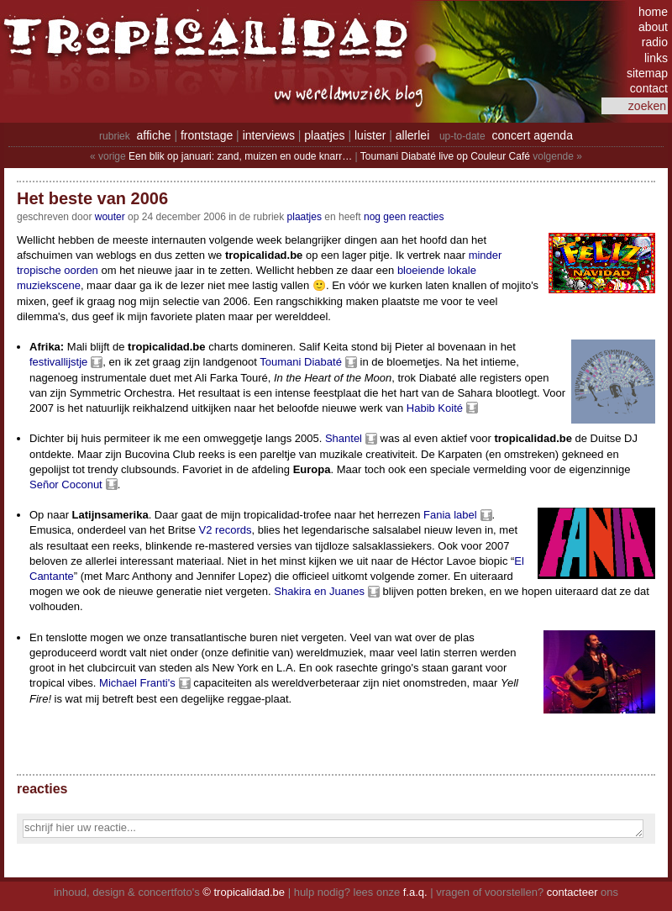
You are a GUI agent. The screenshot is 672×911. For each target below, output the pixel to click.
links (656, 58)
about (653, 27)
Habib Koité (435, 408)
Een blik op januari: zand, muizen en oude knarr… (240, 156)
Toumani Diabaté (301, 361)
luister (370, 135)
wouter (110, 217)
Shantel (343, 438)
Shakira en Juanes (319, 591)
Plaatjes (304, 217)
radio (655, 42)
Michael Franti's (137, 683)
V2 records (225, 530)
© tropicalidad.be (243, 892)
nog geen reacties (404, 217)
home (653, 11)
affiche (154, 135)
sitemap (647, 73)
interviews (269, 135)
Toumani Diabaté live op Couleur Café (445, 156)
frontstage (207, 135)
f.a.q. (415, 892)
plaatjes (324, 135)
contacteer (572, 892)
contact (649, 88)
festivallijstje (58, 361)
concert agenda (532, 135)
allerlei (412, 135)
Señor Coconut (65, 484)
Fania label (450, 514)
